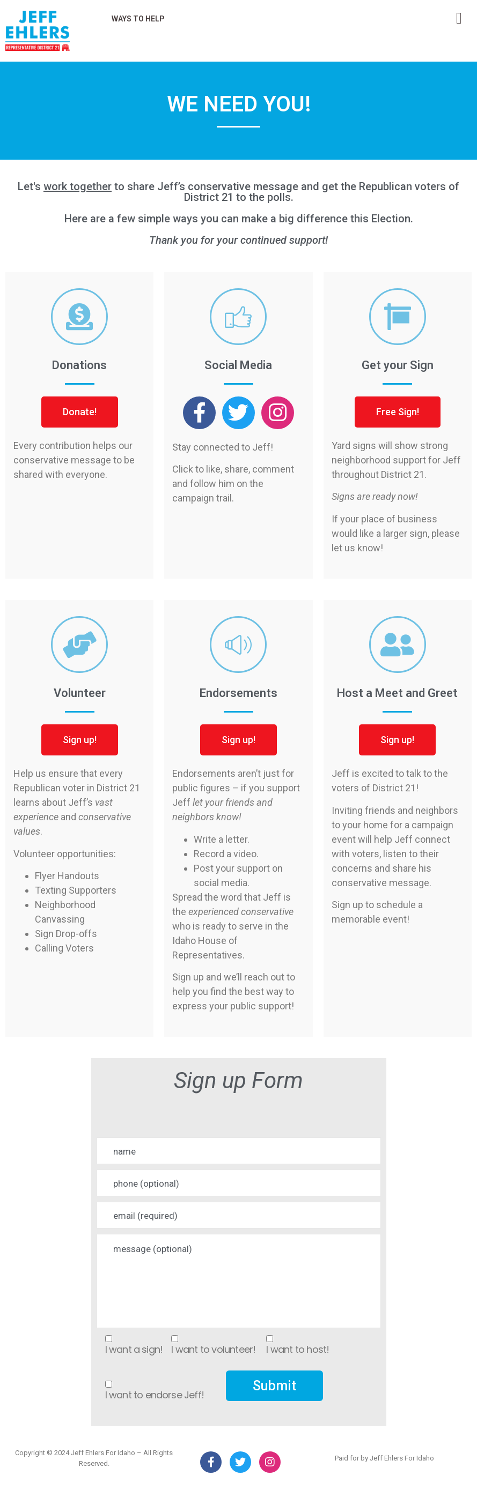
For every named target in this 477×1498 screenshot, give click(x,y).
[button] (79, 412)
